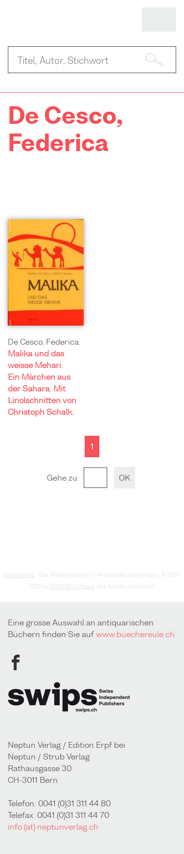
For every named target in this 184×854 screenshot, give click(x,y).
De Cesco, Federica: (44, 342)
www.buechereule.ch (135, 634)
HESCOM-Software (71, 586)
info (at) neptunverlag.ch (53, 827)
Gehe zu (62, 478)
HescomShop (18, 575)
